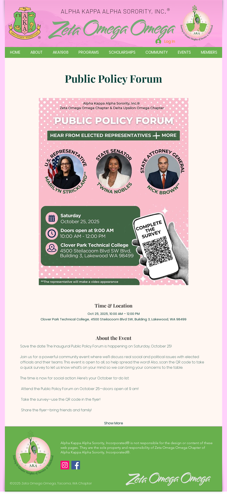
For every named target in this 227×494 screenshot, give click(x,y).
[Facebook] (75, 465)
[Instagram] (65, 465)
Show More (113, 423)
